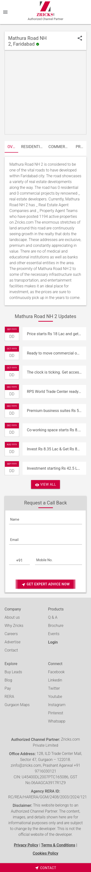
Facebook (56, 672)
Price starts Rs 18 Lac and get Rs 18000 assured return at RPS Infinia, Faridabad (56, 334)
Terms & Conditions (58, 845)
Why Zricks (14, 625)
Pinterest (55, 713)
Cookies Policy (45, 853)
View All (45, 485)
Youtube (55, 696)
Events (53, 633)
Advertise (13, 642)
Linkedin (55, 680)
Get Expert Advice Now (45, 584)
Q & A (52, 617)
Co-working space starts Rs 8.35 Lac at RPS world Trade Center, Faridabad (56, 430)
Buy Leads (13, 672)
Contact (11, 650)
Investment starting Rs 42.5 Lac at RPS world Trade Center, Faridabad (56, 468)
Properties (81, 146)
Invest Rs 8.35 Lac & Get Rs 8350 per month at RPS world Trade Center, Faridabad (56, 449)
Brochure (55, 625)
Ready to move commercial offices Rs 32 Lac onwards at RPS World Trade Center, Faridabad (56, 353)
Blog (8, 680)
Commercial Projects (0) (61, 146)
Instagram (57, 704)
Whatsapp (56, 721)
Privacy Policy (26, 845)
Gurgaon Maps (17, 704)
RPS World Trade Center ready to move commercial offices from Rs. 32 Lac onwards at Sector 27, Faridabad (56, 391)
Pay (8, 688)
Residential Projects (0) (33, 146)
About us (12, 617)
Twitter (54, 688)
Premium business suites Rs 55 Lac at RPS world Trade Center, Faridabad (56, 410)
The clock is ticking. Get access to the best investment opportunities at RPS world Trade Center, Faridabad (56, 372)
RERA (9, 696)
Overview (13, 146)
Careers (11, 633)
